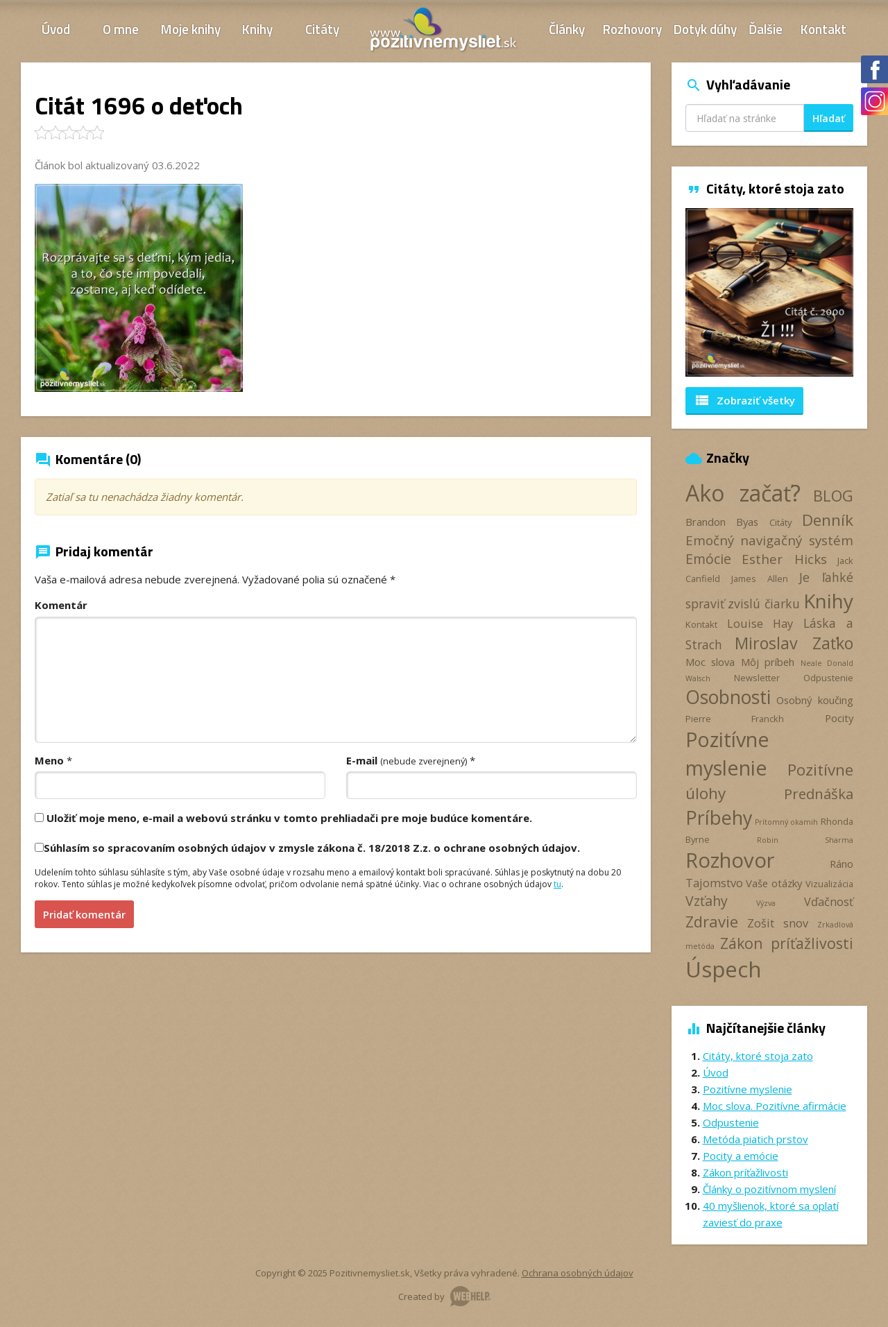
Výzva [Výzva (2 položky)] (766, 903)
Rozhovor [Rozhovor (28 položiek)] (730, 860)
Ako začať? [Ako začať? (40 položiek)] (743, 493)
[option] (769, 292)
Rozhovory (632, 29)
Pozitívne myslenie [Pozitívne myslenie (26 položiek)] (727, 753)
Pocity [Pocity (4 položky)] (839, 718)
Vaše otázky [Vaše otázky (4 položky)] (774, 883)
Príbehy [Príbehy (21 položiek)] (718, 817)
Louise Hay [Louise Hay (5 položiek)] (760, 623)
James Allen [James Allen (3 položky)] (759, 578)
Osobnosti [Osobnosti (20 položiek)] (728, 697)
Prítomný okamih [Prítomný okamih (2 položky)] (786, 822)
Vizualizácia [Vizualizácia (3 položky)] (829, 883)
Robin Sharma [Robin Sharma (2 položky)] (805, 840)
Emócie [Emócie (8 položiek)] (708, 558)
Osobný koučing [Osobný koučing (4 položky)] (814, 700)
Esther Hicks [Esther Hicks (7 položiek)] (784, 558)
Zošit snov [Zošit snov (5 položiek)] (777, 923)
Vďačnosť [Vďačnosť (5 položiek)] (828, 901)
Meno (49, 760)
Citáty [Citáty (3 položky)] (780, 522)
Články (567, 29)
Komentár (61, 605)
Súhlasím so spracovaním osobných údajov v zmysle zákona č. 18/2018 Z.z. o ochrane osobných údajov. (312, 848)
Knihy (257, 29)
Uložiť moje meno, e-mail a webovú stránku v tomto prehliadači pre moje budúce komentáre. (289, 818)
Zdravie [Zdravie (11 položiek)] (711, 921)
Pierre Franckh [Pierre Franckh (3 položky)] (734, 718)
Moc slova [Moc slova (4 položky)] (710, 662)
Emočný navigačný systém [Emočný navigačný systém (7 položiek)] (769, 540)
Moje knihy (191, 29)
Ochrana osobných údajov (577, 1273)
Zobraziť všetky (744, 400)
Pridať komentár (84, 914)
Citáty (322, 29)
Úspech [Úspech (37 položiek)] (723, 969)
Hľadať (828, 118)
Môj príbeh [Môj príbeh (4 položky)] (768, 662)
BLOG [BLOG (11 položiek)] (833, 495)
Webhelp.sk (470, 1296)
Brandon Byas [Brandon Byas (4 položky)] (722, 522)
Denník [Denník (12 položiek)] (827, 520)
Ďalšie (766, 29)
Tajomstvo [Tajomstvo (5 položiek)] (714, 883)
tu (557, 884)
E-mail (406, 760)
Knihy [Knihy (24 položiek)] (828, 601)
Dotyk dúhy (705, 29)
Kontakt (823, 29)
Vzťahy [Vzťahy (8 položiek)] (706, 900)
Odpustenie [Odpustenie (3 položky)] (828, 677)
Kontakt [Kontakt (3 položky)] (701, 624)
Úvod (56, 29)
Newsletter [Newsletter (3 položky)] (757, 677)
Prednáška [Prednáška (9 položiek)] (818, 793)
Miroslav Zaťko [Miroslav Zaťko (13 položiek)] (794, 643)
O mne (121, 29)
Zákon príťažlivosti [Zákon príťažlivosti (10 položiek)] (786, 943)
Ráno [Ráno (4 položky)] (841, 864)
